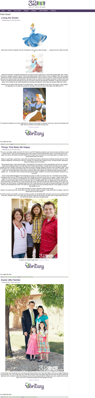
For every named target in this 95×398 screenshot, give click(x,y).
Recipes (26, 10)
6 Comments (34, 397)
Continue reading (34, 127)
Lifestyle (7, 144)
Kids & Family (8, 277)
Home (3, 10)
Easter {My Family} (10, 280)
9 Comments (30, 277)
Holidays (33, 10)
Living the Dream (10, 18)
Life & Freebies (43, 10)
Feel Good (16, 144)
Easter (6, 397)
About (9, 10)
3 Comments (23, 144)
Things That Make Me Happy (15, 147)
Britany (19, 20)
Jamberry (53, 10)
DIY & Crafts (17, 10)
